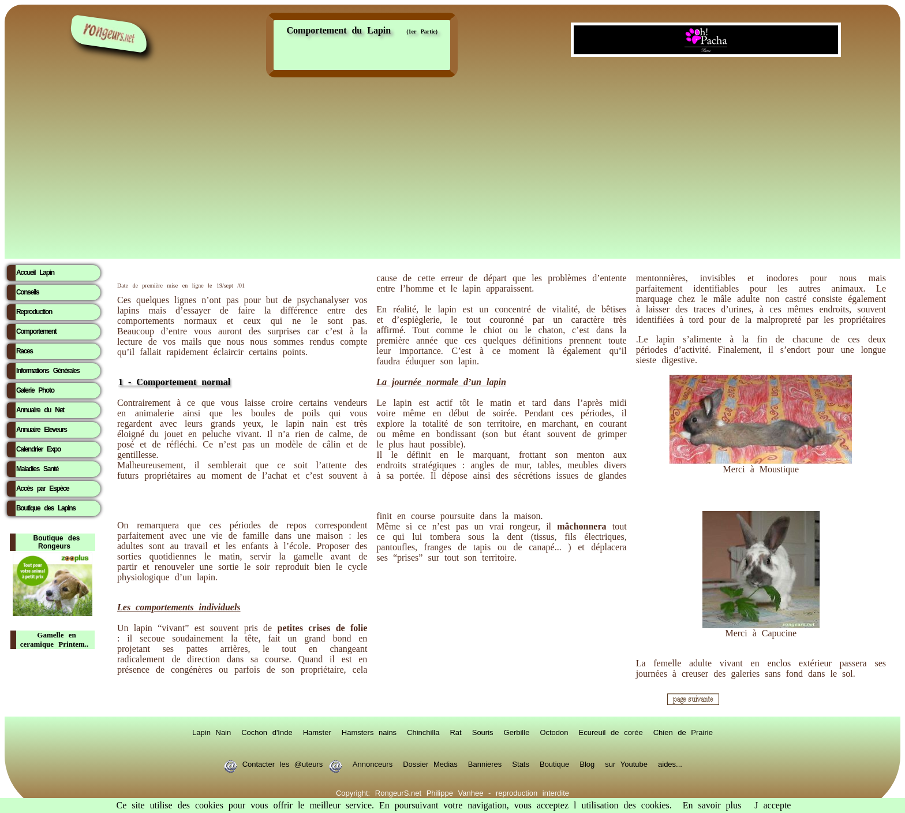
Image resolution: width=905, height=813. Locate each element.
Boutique (554, 763)
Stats (520, 763)
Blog (586, 763)
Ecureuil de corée (611, 731)
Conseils (27, 292)
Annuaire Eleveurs (41, 430)
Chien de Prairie (683, 731)
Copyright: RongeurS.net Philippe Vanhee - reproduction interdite (452, 792)
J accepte (772, 805)
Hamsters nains (369, 731)
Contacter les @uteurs (282, 763)
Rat (455, 731)
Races (24, 351)
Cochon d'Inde (266, 731)
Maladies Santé (37, 469)
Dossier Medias (430, 763)
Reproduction (34, 312)
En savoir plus (712, 805)
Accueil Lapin (35, 272)
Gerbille (517, 731)
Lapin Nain (211, 731)
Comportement (36, 331)
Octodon (554, 731)
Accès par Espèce (42, 488)
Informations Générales (48, 371)
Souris (482, 731)
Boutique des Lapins (46, 508)
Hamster (317, 731)
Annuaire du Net (40, 410)
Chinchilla (423, 731)
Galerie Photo (35, 390)
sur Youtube (626, 763)
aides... (670, 763)
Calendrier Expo (38, 449)
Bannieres (485, 763)
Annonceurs (372, 763)
